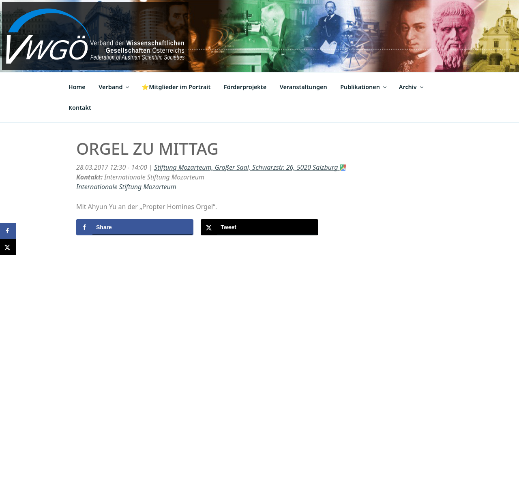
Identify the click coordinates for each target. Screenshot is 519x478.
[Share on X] (259, 227)
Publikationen (364, 87)
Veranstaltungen (303, 87)
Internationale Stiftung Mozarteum (126, 186)
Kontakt (80, 107)
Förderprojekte (245, 87)
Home (77, 87)
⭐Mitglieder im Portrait (176, 87)
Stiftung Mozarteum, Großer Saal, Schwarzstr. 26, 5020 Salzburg (250, 167)
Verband (114, 87)
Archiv (412, 87)
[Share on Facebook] (134, 227)
